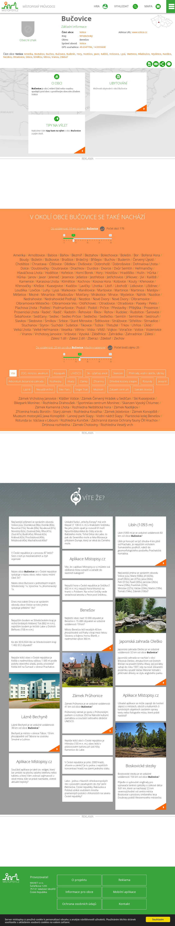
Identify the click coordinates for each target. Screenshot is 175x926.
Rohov (108, 312)
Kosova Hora (102, 281)
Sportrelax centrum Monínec (99, 403)
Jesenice (68, 277)
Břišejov (96, 259)
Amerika (28, 53)
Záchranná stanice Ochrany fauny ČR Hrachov (124, 420)
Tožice (98, 325)
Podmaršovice (63, 307)
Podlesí (45, 307)
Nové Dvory (101, 299)
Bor (136, 255)
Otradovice (18, 57)
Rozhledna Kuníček (74, 420)
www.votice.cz (139, 32)
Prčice (104, 307)
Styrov (44, 325)
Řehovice (84, 312)
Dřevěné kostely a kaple (123, 381)
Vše (13, 373)
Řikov (97, 312)
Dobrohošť (102, 264)
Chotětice (22, 264)
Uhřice (136, 325)
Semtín (121, 316)
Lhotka (97, 286)
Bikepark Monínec (27, 403)
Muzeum (98, 389)
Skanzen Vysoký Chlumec (140, 403)
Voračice (125, 329)
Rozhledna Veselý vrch (117, 424)
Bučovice (76, 18)
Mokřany (82, 294)
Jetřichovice (115, 277)
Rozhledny (55, 381)
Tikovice (86, 325)
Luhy (46, 290)
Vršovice (70, 334)
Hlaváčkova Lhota (29, 272)
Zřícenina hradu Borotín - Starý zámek (43, 411)
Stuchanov (29, 325)
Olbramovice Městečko (32, 303)
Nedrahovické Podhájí (60, 299)
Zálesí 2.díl (77, 338)
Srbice (29, 57)
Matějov (152, 290)
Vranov (55, 57)
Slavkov (20, 321)
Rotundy (147, 381)
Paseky (141, 303)
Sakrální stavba (143, 389)
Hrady (70, 381)
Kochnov (84, 281)
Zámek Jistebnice (117, 411)
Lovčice (35, 290)
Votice (83, 32)
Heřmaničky (143, 268)
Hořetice (67, 272)
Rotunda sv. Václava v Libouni (36, 420)
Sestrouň (152, 316)
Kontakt (124, 904)
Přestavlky (118, 307)
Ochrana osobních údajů (79, 904)
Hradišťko (127, 272)
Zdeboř (64, 57)
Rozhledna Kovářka (88, 411)
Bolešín (125, 255)
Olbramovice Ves (64, 303)
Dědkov (69, 264)
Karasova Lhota (47, 281)
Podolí (80, 307)
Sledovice (35, 321)
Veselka (66, 329)
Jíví (142, 277)
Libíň (108, 286)
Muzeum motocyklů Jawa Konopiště (39, 416)
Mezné (34, 294)
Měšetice (19, 294)
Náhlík (141, 294)
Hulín (141, 272)
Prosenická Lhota (26, 312)
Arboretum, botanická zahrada (26, 381)
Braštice (67, 259)
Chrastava (39, 264)
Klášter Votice (69, 398)
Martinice (132, 53)
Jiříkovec (132, 277)
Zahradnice (133, 334)
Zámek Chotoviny (85, 424)
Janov (32, 277)
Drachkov (77, 268)
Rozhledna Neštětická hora (91, 407)
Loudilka (21, 290)
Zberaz (93, 338)
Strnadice (151, 321)
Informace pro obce (79, 892)
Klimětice (68, 281)
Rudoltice (137, 312)
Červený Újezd (143, 259)
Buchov (50, 53)
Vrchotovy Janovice (48, 334)
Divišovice (85, 264)
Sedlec (54, 316)
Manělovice (86, 290)
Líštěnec (152, 286)
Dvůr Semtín (123, 268)
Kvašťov (71, 286)
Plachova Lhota (26, 307)
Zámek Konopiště (144, 411)
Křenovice (147, 281)
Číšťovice (55, 264)
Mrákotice (98, 294)
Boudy (24, 259)
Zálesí (149, 334)
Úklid (147, 325)
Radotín (70, 312)
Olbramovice (140, 299)
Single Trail (81, 389)
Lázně (26, 389)
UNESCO (76, 373)
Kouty (133, 281)
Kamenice (26, 281)
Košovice (114, 53)
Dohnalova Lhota (145, 264)
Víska (91, 329)
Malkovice (69, 290)
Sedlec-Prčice (71, 316)
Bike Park (64, 389)
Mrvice (113, 294)
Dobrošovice (121, 264)
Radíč (57, 312)
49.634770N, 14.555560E (93, 47)
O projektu (79, 880)
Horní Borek (84, 272)
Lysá (122, 53)
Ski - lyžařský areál (97, 373)
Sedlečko (90, 316)
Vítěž (101, 329)
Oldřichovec (87, 303)
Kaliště (104, 53)
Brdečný (82, 259)
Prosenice (151, 307)
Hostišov (87, 53)
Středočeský (86, 35)
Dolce (25, 268)
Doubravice (60, 268)
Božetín (36, 259)
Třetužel (112, 325)
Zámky (84, 381)
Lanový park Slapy (80, 416)
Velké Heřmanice (46, 329)
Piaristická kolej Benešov (142, 416)
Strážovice (119, 321)
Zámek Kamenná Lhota (52, 407)
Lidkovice (136, 286)
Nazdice (167, 53)
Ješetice (81, 277)
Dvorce (106, 268)
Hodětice (51, 272)
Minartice (48, 294)
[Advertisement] (87, 184)
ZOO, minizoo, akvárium (34, 373)
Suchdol (57, 325)
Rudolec (122, 312)
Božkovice (52, 259)
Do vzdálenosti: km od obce (74, 228)
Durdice (92, 268)
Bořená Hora (150, 255)
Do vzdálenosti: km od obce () (71, 347)
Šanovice (152, 312)
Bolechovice (109, 255)
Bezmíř (77, 255)
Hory (79, 53)
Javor (96, 53)
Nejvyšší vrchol (44, 389)
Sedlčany (40, 316)
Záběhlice (99, 334)
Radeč (46, 312)
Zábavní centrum (119, 389)
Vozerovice (153, 329)
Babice (52, 255)
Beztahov (39, 53)
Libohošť (121, 286)
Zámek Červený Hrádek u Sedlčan (106, 398)
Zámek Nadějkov (126, 407)
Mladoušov (144, 53)
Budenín (70, 53)
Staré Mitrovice (81, 321)
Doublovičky (40, 268)
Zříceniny (98, 381)
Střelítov (37, 57)
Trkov (125, 325)
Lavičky (85, 286)
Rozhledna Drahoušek (59, 403)
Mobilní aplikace (124, 892)
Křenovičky (23, 286)
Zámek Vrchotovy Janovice (37, 398)
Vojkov (112, 329)
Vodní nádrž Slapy (109, 416)
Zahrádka (116, 334)
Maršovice (104, 290)
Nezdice (7, 57)
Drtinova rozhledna (56, 424)
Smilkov (50, 321)
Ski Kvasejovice (144, 398)
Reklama (124, 880)
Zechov (119, 338)
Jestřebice (97, 277)
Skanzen (118, 373)
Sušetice (72, 325)
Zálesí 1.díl (58, 338)
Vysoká (84, 334)
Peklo (153, 303)
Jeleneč (54, 277)
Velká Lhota (22, 329)
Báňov (64, 255)
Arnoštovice (36, 255)
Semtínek (136, 316)
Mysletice (156, 53)
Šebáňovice (22, 316)
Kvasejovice (55, 286)
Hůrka (151, 272)
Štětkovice (102, 321)
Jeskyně (162, 381)
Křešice (39, 286)
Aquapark (59, 373)
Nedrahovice (33, 299)
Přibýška (135, 307)
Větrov (46, 57)
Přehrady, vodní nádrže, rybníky (146, 373)
